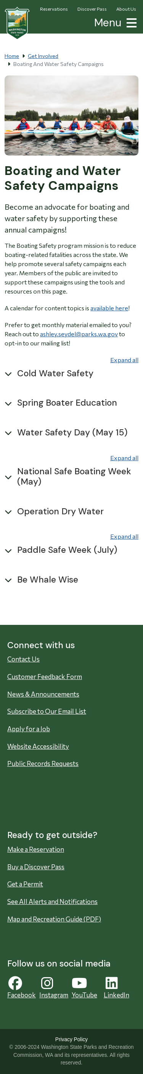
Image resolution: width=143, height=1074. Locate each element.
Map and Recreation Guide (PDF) (54, 919)
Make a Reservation (35, 849)
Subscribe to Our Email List (46, 711)
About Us (126, 8)
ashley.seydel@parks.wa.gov (79, 333)
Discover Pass (92, 8)
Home (12, 56)
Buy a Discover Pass (35, 867)
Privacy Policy (71, 1039)
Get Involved (43, 56)
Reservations (54, 8)
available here (109, 307)
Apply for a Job (28, 729)
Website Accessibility (38, 746)
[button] (130, 22)
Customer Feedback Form (44, 677)
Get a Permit (25, 884)
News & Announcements (43, 694)
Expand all (124, 359)
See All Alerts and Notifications (52, 901)
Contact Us (23, 659)
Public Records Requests (43, 763)
